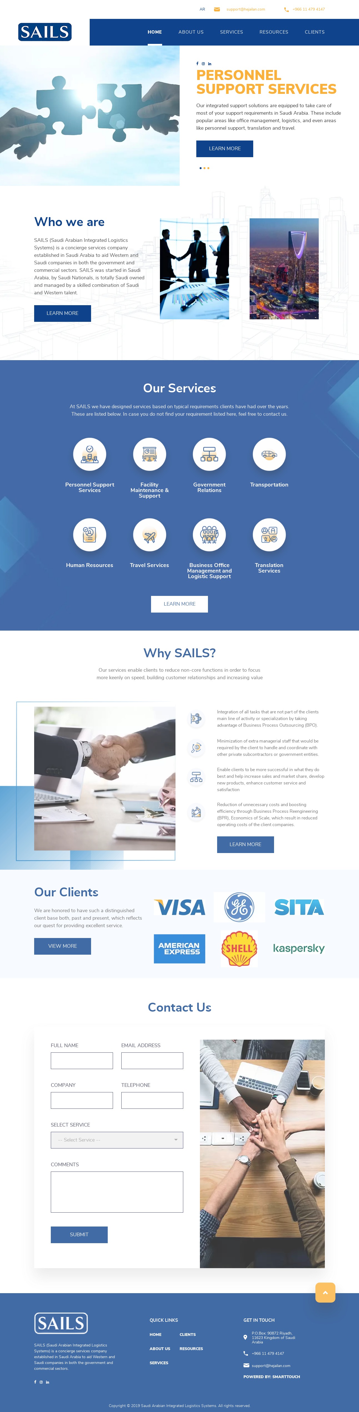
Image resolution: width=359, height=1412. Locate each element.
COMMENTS (65, 1164)
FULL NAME (64, 1045)
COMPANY (63, 1085)
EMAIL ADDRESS (140, 1045)
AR (202, 9)
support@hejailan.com (239, 9)
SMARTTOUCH (286, 1377)
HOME (155, 32)
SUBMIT (79, 1234)
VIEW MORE (62, 946)
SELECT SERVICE (70, 1125)
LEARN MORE (225, 148)
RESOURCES (274, 32)
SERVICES (231, 32)
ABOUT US (191, 32)
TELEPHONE (135, 1085)
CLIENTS (315, 32)
